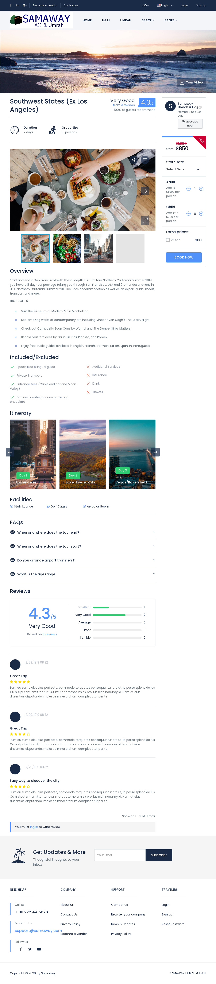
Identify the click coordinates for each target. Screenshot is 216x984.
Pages (171, 20)
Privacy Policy (70, 924)
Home (87, 20)
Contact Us (69, 914)
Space (148, 20)
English (165, 5)
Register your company (128, 914)
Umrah (125, 20)
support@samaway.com (38, 930)
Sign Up (201, 5)
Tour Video (191, 82)
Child (170, 207)
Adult (170, 182)
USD (145, 5)
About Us (67, 905)
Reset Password (173, 924)
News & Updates (123, 924)
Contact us (71, 5)
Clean (173, 240)
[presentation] (10, 452)
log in (34, 827)
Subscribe (159, 855)
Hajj (106, 20)
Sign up (167, 914)
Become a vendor (45, 5)
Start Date (175, 162)
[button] (145, 220)
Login (184, 5)
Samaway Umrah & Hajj (188, 105)
